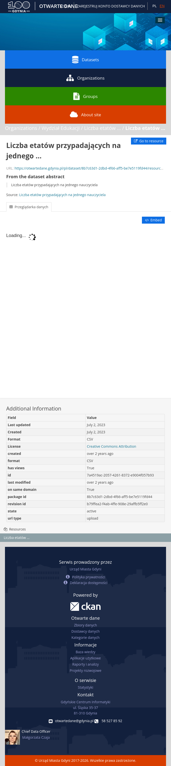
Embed (153, 220)
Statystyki (85, 687)
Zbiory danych (85, 625)
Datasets (85, 59)
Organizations (85, 78)
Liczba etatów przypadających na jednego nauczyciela (62, 194)
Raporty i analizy (85, 664)
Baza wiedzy (85, 651)
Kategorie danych (85, 637)
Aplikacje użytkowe (85, 658)
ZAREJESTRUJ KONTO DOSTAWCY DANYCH (111, 6)
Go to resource (148, 141)
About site (85, 114)
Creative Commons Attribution (111, 446)
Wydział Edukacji (61, 128)
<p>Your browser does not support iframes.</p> (85, 311)
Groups (85, 96)
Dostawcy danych (85, 631)
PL (154, 6)
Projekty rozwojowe (85, 670)
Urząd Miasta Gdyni (85, 569)
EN (162, 6)
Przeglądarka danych (28, 207)
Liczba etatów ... (102, 128)
